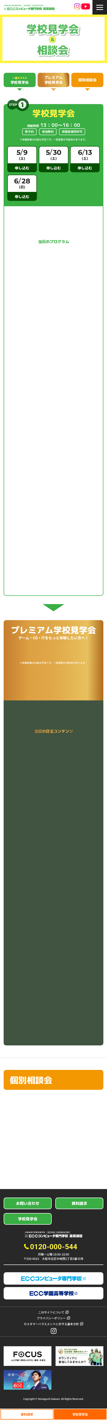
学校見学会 (80, 1414)
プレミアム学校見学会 (53, 80)
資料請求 (27, 1414)
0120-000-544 (53, 1246)
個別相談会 (87, 79)
